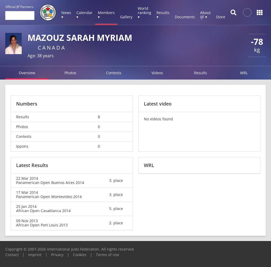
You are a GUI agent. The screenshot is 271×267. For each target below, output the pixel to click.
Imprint (35, 254)
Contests (113, 72)
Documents (185, 16)
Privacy (57, 254)
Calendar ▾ (84, 14)
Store (220, 16)
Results (200, 72)
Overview (27, 72)
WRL (244, 72)
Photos (70, 72)
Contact (12, 254)
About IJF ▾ (205, 14)
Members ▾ (106, 14)
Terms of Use (107, 254)
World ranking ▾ (144, 12)
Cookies (79, 254)
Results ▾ (163, 14)
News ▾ (66, 14)
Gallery (126, 16)
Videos (157, 72)
